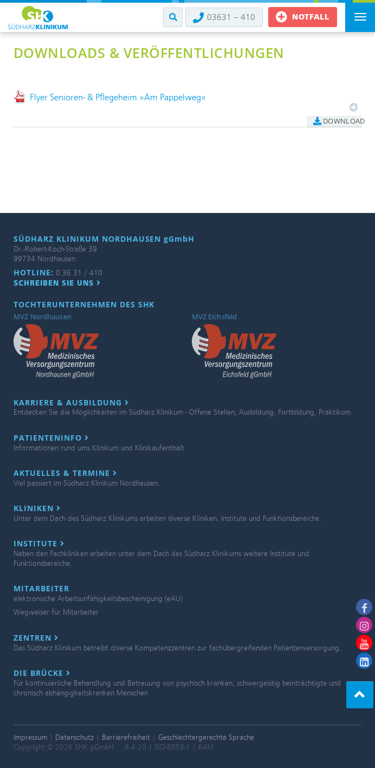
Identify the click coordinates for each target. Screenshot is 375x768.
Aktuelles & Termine (65, 473)
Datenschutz (74, 737)
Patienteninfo (51, 438)
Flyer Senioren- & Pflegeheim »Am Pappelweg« (118, 97)
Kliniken (37, 508)
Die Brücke (42, 673)
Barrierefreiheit (126, 737)
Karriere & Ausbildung (71, 403)
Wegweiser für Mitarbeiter (56, 612)
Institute (39, 543)
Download (337, 121)
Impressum (30, 737)
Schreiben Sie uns (57, 283)
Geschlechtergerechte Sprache (206, 737)
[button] (173, 17)
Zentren (36, 638)
